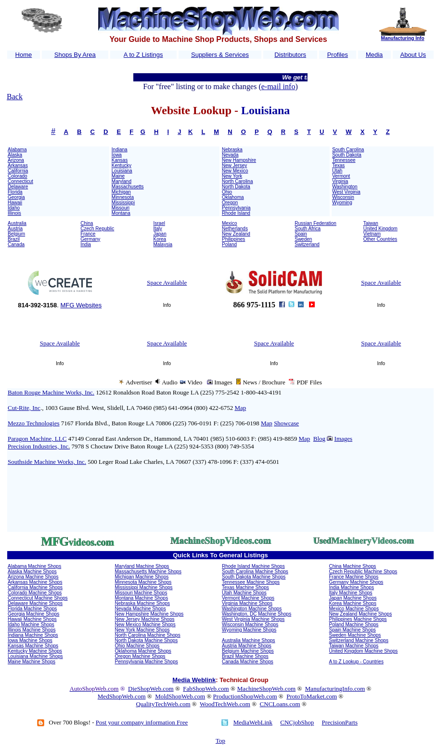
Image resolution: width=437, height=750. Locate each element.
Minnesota (123, 197)
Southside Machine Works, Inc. (47, 461)
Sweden (303, 239)
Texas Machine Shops (245, 587)
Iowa (117, 155)
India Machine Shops (351, 587)
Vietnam (372, 234)
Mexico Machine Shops (354, 608)
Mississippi (123, 202)
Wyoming (342, 202)
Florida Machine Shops (32, 608)
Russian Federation (315, 223)
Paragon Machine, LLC (37, 438)
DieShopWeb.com (151, 688)
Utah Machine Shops (244, 592)
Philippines (233, 239)
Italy (158, 228)
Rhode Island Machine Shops (253, 566)
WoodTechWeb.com (225, 704)
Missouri (120, 208)
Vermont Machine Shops (248, 598)
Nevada (230, 155)
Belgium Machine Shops (248, 651)
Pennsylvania (236, 208)
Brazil (14, 239)
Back (15, 96)
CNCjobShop (297, 722)
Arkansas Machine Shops (35, 582)
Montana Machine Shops (141, 598)
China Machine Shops (352, 566)
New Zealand (236, 234)
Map (240, 407)
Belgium (16, 234)
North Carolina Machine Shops (147, 635)
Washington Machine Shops (252, 608)
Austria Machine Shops (246, 645)
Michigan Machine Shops (142, 576)
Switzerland (307, 244)
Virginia (340, 181)
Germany (90, 239)
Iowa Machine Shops (30, 640)
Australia (17, 223)
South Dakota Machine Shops (253, 576)
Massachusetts (128, 186)
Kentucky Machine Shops (35, 651)
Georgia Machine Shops (33, 614)
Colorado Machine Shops (35, 592)
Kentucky (121, 165)
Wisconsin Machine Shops (250, 624)
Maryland (121, 181)
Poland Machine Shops (354, 624)
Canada (16, 244)
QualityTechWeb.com (163, 704)
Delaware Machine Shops (35, 603)
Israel (159, 223)
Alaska (15, 155)
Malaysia (163, 244)
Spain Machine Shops (352, 629)
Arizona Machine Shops (33, 576)
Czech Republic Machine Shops (363, 571)
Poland (229, 244)
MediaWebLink (252, 722)
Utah (337, 170)
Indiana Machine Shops (33, 635)
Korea (160, 239)
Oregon (230, 202)
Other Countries (380, 239)
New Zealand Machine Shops (360, 614)
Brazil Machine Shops (245, 656)
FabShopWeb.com (206, 688)
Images (343, 438)
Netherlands (235, 228)
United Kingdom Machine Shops (363, 651)
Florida (15, 192)
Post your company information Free (142, 722)
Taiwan (370, 223)
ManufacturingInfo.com (335, 688)
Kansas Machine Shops (33, 645)
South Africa (308, 228)
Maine (118, 176)
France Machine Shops (354, 576)
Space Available (167, 282)
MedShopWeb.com (122, 696)
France (87, 234)
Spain (301, 234)
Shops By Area (75, 54)
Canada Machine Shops (247, 661)
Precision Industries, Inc (39, 446)
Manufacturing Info (402, 38)
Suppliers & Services (220, 54)
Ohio (227, 192)
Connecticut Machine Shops (38, 598)
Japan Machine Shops (353, 598)
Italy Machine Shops (351, 592)
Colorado (17, 176)
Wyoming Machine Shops (249, 629)
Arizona (16, 160)
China (86, 223)
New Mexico (235, 170)
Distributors (290, 54)
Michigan (121, 192)
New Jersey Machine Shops (145, 619)
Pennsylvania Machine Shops (146, 661)
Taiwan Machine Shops (354, 645)
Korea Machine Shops (352, 603)
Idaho (14, 208)
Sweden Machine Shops (355, 635)
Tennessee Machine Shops (251, 582)
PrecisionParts (340, 722)
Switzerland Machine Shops (358, 640)
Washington (344, 186)
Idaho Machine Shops (31, 624)
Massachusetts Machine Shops (148, 571)
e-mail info (278, 86)
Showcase (286, 423)
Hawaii (15, 202)
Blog (319, 438)
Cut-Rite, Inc (24, 407)
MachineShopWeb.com (266, 688)
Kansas (120, 160)
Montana (121, 213)
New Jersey (234, 165)
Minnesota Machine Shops (143, 582)
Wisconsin (343, 197)
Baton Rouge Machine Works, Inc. (51, 392)
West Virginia (346, 192)
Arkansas (18, 165)
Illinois (14, 213)
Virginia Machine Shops (247, 603)
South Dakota (346, 155)
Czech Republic (97, 228)
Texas (338, 165)
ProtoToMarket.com (311, 696)
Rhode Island (236, 213)
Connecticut (20, 181)
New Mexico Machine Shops (145, 624)
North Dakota (236, 186)
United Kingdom (380, 228)
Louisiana (122, 170)
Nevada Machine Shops (140, 608)
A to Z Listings (143, 54)
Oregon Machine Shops (140, 656)
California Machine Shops (35, 587)
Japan (160, 234)
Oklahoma (233, 197)
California (18, 170)
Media (374, 54)
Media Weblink (194, 680)
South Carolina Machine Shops (255, 571)
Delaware (18, 186)
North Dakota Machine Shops (146, 640)
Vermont (341, 176)
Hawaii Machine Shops (32, 619)
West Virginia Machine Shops (253, 619)
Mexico (229, 223)
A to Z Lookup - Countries (356, 661)
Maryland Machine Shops (142, 566)
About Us (413, 54)
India (85, 244)
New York (232, 176)
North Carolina (237, 181)
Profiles (337, 54)
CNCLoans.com (280, 704)
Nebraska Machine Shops (142, 603)
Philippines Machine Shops (358, 619)
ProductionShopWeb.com (245, 696)
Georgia (16, 197)
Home (23, 54)
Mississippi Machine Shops (144, 587)
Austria (15, 228)
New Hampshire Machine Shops (149, 614)
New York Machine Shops (142, 629)
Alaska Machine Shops (32, 571)
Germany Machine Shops (356, 582)
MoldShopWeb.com (180, 696)
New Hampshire (239, 160)
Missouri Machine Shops (141, 592)
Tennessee (343, 160)
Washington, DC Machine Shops (256, 614)
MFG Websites (81, 305)
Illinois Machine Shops (32, 629)
